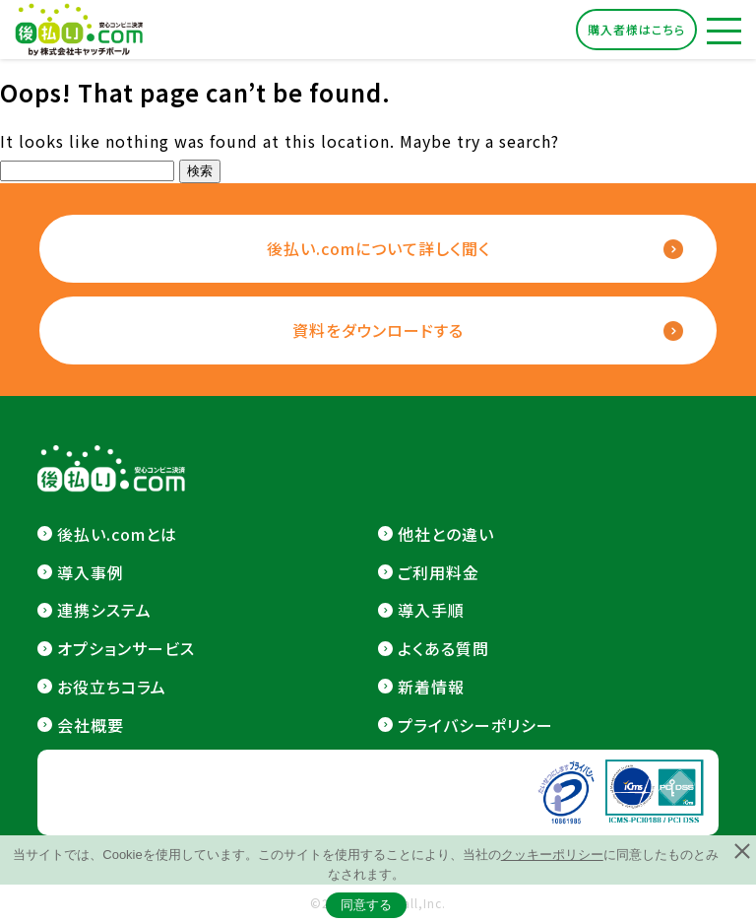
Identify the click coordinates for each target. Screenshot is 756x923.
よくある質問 (443, 648)
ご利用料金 (438, 572)
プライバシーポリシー (475, 725)
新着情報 (431, 686)
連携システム (104, 610)
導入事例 (90, 572)
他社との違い (446, 534)
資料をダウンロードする (378, 330)
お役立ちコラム (111, 686)
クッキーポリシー (552, 854)
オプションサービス (126, 648)
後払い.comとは (117, 534)
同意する (366, 904)
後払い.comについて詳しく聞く (378, 248)
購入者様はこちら (636, 29)
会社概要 (90, 725)
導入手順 (431, 610)
